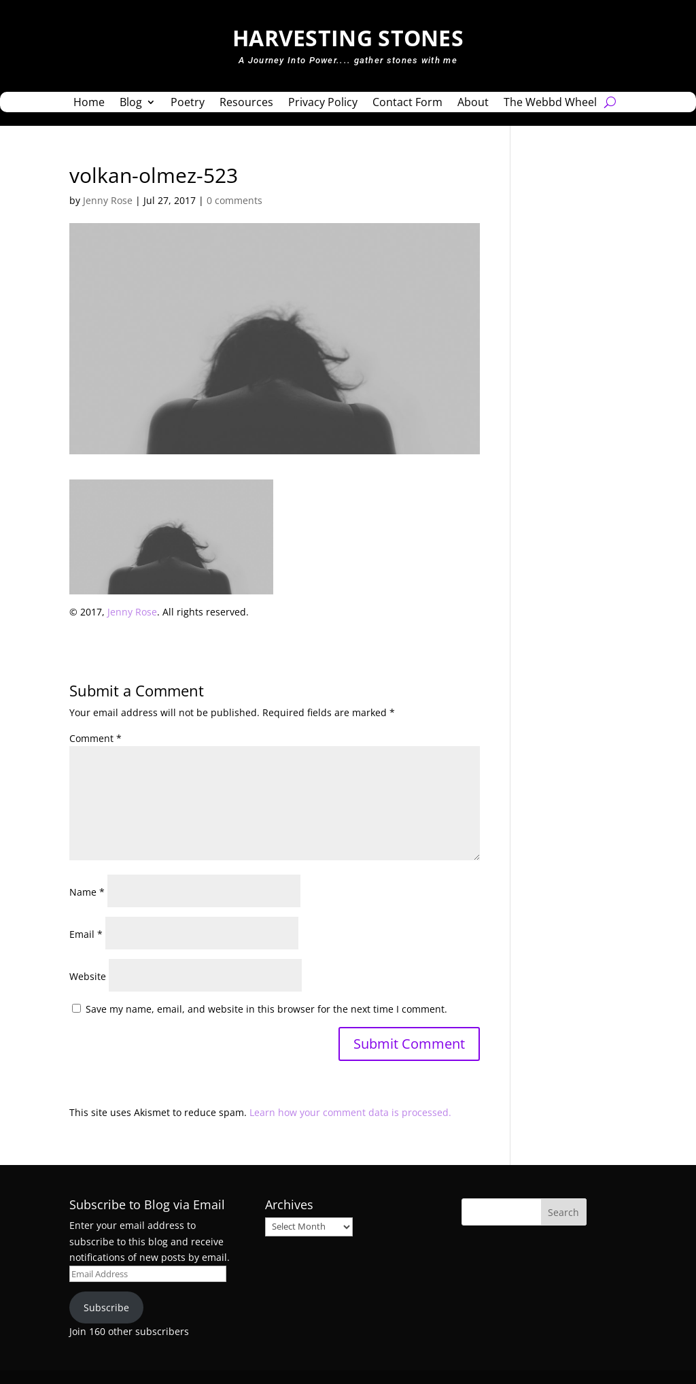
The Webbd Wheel (550, 103)
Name (87, 891)
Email (86, 934)
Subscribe (106, 1307)
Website (87, 976)
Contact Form (407, 103)
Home (89, 103)
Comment (95, 738)
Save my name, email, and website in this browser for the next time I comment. (266, 1008)
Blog (131, 103)
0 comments (234, 200)
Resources (246, 103)
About (473, 103)
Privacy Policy (323, 103)
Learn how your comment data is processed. (350, 1112)
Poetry (188, 103)
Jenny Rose (108, 200)
